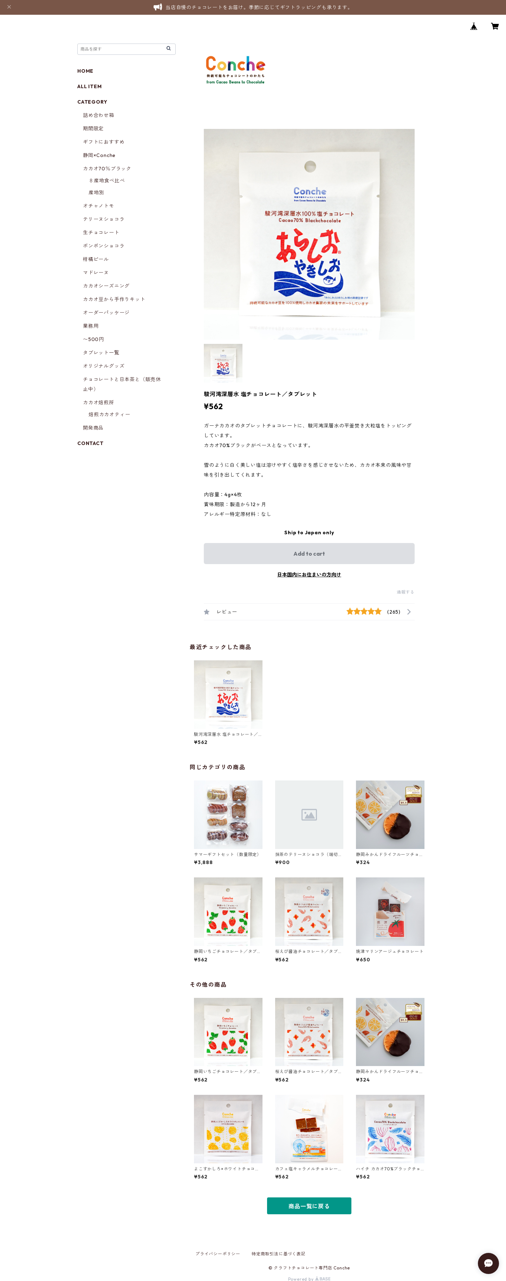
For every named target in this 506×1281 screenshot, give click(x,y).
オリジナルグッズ (103, 366)
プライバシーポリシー (217, 1253)
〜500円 (93, 339)
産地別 (96, 192)
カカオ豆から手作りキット (114, 299)
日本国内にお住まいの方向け (309, 574)
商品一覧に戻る (309, 1206)
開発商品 (93, 428)
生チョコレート (101, 232)
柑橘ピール (96, 259)
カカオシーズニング (106, 286)
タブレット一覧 (101, 352)
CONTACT (90, 443)
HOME (85, 71)
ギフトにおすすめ (103, 142)
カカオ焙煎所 (98, 402)
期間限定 (93, 128)
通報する (406, 592)
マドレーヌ (96, 272)
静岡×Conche (99, 155)
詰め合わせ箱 (98, 115)
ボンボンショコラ (103, 246)
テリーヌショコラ (103, 219)
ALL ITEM (89, 86)
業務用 (90, 326)
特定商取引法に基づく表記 (279, 1253)
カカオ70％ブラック (107, 168)
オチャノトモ (98, 206)
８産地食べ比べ (107, 180)
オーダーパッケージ (106, 312)
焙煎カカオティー (109, 414)
